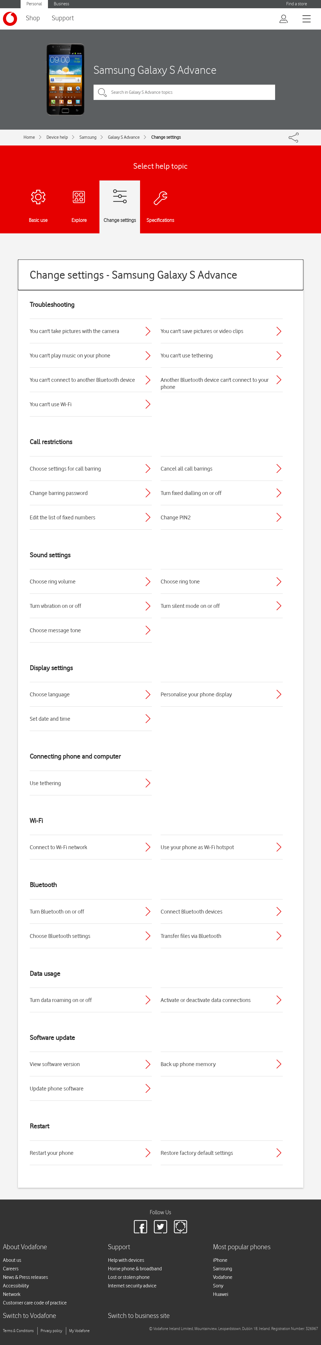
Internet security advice (132, 1286)
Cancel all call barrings (186, 468)
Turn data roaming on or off (61, 1000)
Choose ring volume (53, 581)
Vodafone (222, 1277)
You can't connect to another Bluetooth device (82, 380)
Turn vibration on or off (55, 606)
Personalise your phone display (196, 694)
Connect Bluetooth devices (191, 911)
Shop (33, 18)
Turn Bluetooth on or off (57, 911)
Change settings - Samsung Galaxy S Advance (133, 274)
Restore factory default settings (197, 1153)
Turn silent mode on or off (190, 606)
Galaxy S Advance (124, 137)
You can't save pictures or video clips (202, 331)
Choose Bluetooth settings (60, 936)
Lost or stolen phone (129, 1277)
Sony (218, 1286)
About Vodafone (25, 1247)
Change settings (166, 137)
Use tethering (45, 783)
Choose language (50, 694)
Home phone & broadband (135, 1269)
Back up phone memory (188, 1064)
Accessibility (16, 1286)
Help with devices (126, 1260)
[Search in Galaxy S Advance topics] (184, 92)
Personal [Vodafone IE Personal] (34, 3)
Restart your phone (52, 1153)
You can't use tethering (187, 355)
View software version (55, 1064)
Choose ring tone (180, 581)
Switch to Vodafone (29, 1316)
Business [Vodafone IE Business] (61, 3)
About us (12, 1260)
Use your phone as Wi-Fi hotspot (197, 847)
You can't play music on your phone (70, 355)
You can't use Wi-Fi (50, 404)
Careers (11, 1269)
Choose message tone (55, 630)
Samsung (88, 137)
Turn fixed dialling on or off (191, 493)
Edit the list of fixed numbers (62, 517)
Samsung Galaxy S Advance (155, 69)
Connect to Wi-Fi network (58, 847)
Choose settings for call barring (65, 468)
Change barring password (59, 493)
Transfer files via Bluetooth (191, 936)
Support (63, 18)
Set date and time (50, 718)
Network (11, 1294)
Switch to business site (139, 1316)
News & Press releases (25, 1277)
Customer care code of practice (35, 1303)
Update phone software (57, 1088)
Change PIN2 (176, 517)
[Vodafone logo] (10, 19)
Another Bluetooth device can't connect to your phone (215, 383)
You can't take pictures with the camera (74, 331)
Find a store (296, 3)
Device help (57, 137)
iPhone (220, 1260)
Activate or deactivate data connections (206, 1000)
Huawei (220, 1294)
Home (29, 137)
